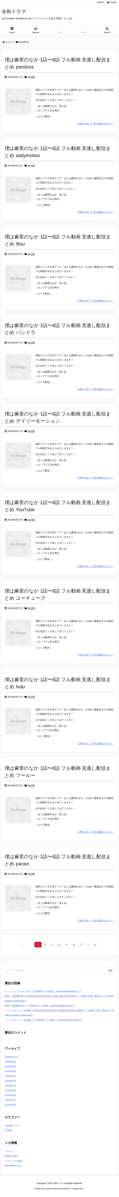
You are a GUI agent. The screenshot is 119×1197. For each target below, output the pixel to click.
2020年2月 (10, 1081)
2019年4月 (10, 1104)
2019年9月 (10, 1090)
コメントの (13, 1160)
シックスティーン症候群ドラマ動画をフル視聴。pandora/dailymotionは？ (44, 1020)
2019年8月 (10, 1095)
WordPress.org (13, 1165)
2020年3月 (10, 1076)
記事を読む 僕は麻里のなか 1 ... (96, 123)
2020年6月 (10, 1061)
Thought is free (77, 1189)
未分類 (31, 77)
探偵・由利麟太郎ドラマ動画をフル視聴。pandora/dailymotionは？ (40, 1005)
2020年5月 (10, 1066)
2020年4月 (10, 1071)
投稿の (11, 1156)
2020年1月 (10, 1085)
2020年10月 (11, 1057)
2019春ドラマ (12, 1125)
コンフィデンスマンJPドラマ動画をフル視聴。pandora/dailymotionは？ (43, 991)
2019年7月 (10, 1100)
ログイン (9, 1151)
